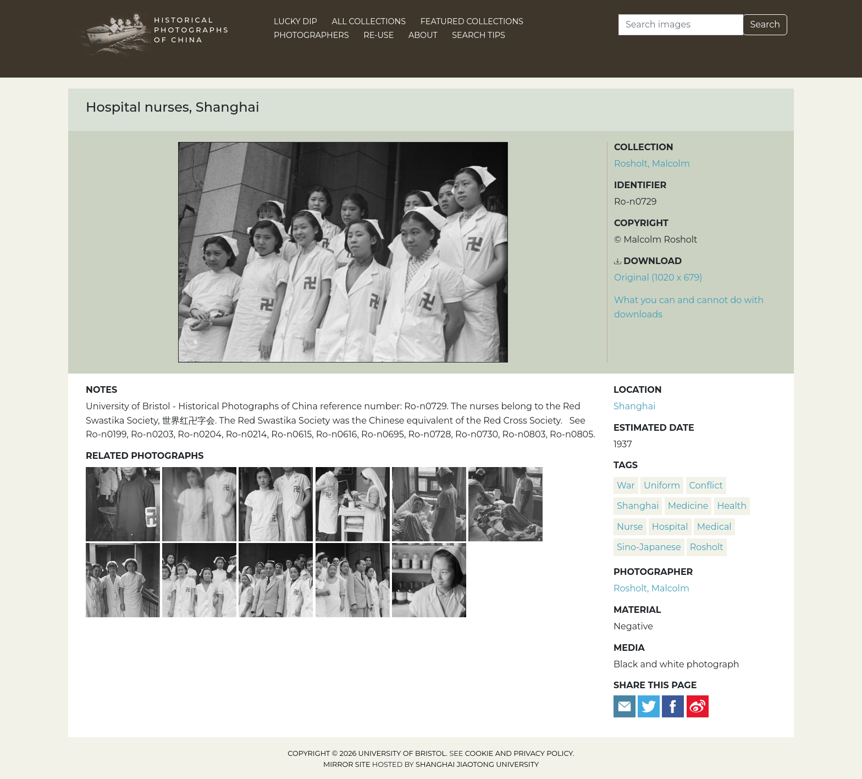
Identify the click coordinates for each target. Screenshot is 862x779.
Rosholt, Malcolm (652, 163)
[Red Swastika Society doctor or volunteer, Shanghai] (124, 502)
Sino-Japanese (649, 547)
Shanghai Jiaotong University (477, 764)
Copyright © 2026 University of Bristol (367, 753)
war (626, 485)
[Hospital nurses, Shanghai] (200, 578)
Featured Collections (472, 21)
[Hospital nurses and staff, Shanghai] (277, 578)
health (732, 506)
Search (765, 24)
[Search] (680, 24)
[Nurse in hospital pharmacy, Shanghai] (429, 578)
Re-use (378, 35)
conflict (706, 485)
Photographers (311, 35)
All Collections (369, 21)
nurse (630, 527)
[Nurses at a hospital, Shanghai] (124, 578)
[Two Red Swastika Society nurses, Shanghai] (200, 502)
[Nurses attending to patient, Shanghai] (430, 502)
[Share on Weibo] (698, 705)
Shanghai (634, 406)
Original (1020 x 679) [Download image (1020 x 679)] (658, 277)
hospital (670, 527)
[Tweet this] (650, 705)
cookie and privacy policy (519, 753)
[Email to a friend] (626, 705)
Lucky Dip (295, 21)
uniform (662, 485)
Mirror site (347, 764)
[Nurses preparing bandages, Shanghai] (354, 502)
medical (714, 527)
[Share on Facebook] (673, 705)
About (423, 35)
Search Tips (478, 35)
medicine (688, 506)
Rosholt (706, 547)
